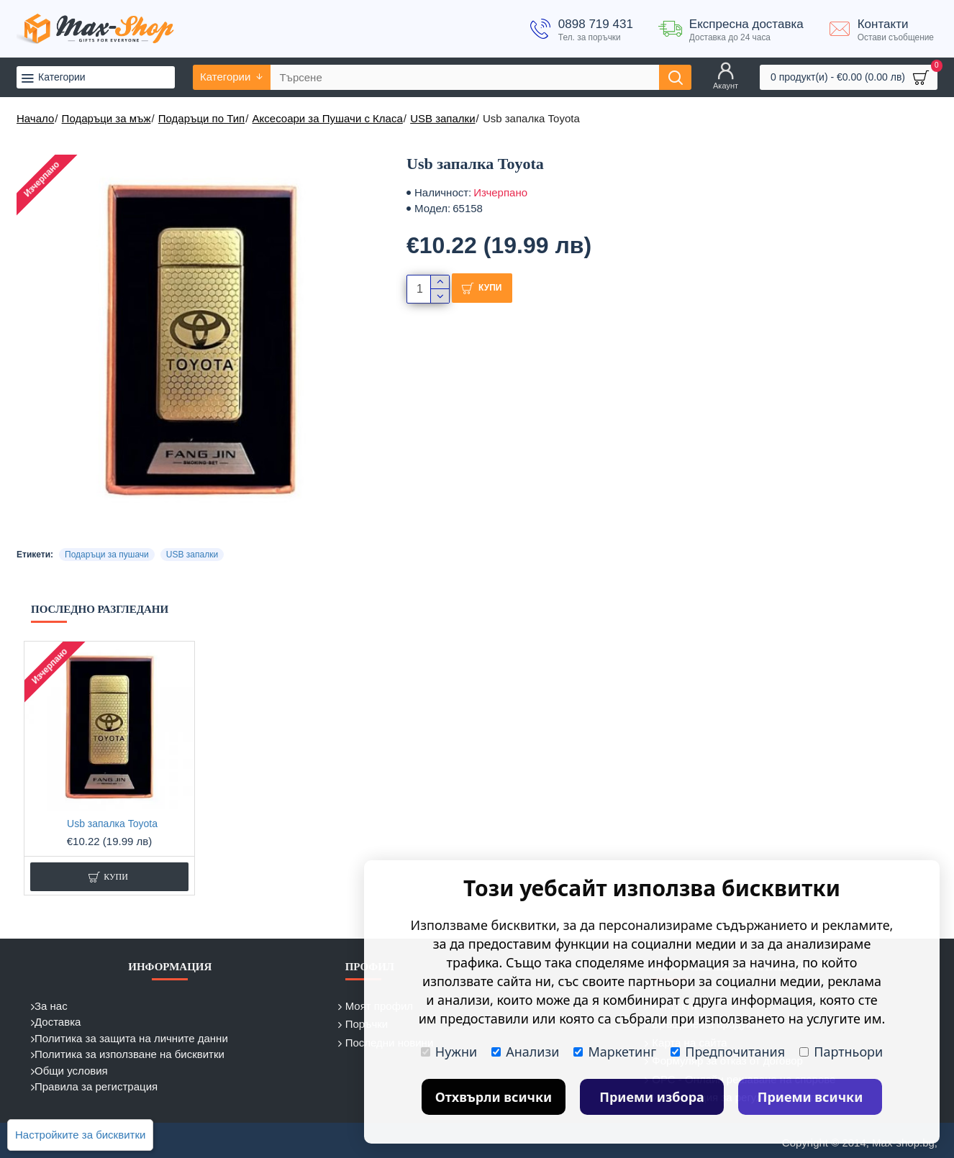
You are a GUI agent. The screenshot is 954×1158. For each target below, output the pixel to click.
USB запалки (442, 118)
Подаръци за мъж (106, 118)
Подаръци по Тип (201, 118)
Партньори (841, 1051)
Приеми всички (810, 1096)
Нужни (449, 1051)
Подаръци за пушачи (107, 555)
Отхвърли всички (494, 1096)
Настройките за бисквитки (80, 1135)
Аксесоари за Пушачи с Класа (328, 118)
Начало (35, 118)
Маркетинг (614, 1051)
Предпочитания (728, 1051)
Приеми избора (651, 1096)
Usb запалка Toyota (112, 823)
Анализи (525, 1051)
